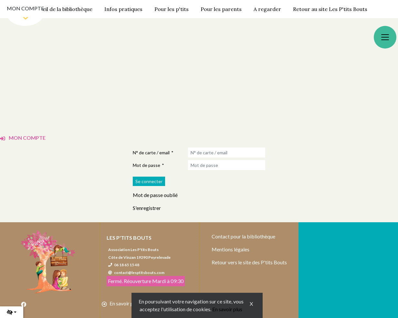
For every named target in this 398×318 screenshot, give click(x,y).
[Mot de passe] (227, 165)
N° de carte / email (151, 152)
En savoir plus (227, 309)
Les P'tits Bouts (129, 238)
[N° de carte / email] (227, 153)
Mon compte (25, 8)
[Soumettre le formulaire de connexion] (149, 181)
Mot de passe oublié (155, 195)
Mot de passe (146, 165)
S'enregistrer (147, 208)
